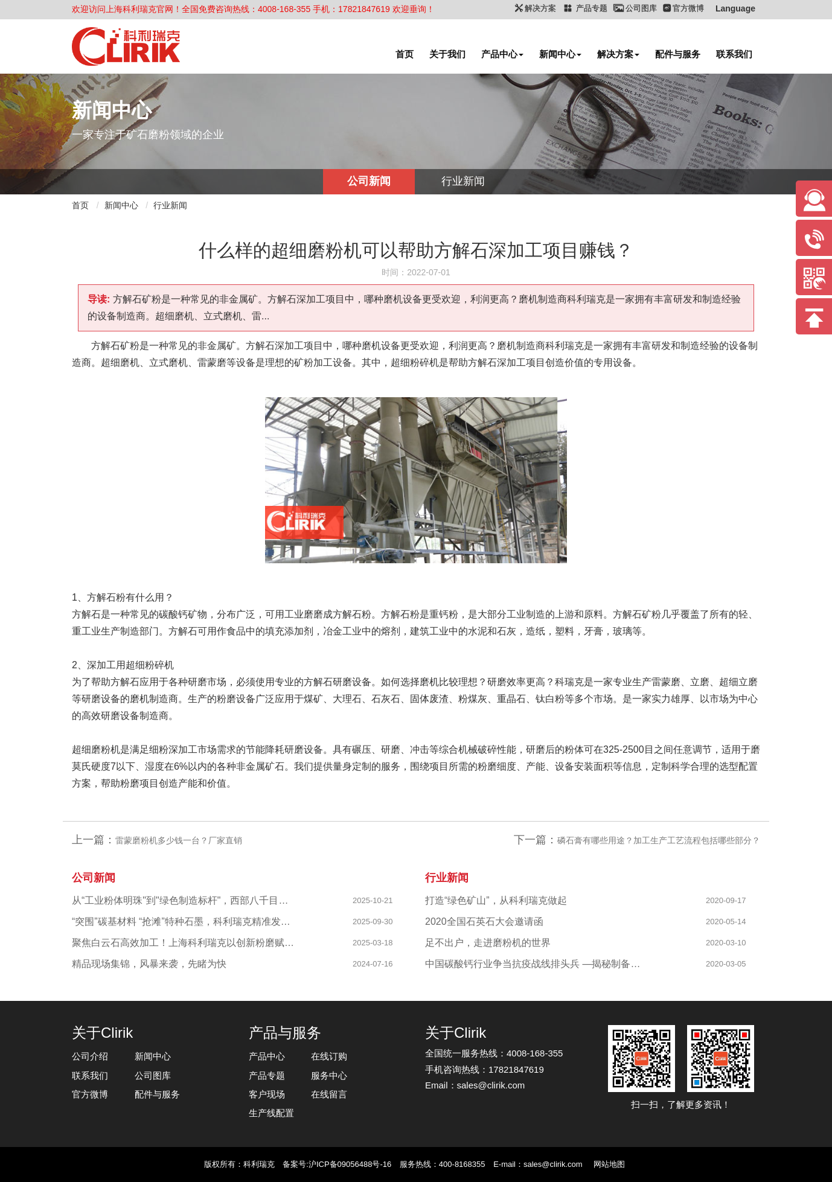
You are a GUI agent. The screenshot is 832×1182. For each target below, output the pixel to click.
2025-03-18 (373, 942)
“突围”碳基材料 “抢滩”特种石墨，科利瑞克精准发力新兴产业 (184, 921)
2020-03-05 (726, 963)
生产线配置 (271, 1113)
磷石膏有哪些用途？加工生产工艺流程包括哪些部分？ (658, 840)
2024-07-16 (373, 963)
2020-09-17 (726, 900)
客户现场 (267, 1094)
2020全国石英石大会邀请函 (484, 921)
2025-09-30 (373, 921)
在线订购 (329, 1056)
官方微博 (90, 1094)
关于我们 (447, 54)
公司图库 (153, 1075)
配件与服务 (677, 54)
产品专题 (267, 1075)
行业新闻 (463, 181)
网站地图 (609, 1164)
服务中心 (329, 1075)
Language (735, 8)
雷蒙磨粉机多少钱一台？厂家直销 (178, 840)
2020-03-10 (726, 942)
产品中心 (502, 54)
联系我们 (734, 54)
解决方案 (618, 54)
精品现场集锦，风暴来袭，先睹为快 (149, 964)
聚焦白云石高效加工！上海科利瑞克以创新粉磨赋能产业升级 (184, 943)
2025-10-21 (373, 900)
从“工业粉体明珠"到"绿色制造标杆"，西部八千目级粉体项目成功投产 (184, 900)
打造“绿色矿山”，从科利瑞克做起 (496, 900)
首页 (404, 54)
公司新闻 (369, 181)
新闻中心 (560, 54)
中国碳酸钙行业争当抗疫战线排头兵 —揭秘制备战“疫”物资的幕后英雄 (537, 964)
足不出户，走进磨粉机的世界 (488, 943)
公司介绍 (90, 1056)
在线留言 (329, 1094)
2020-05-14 (726, 921)
